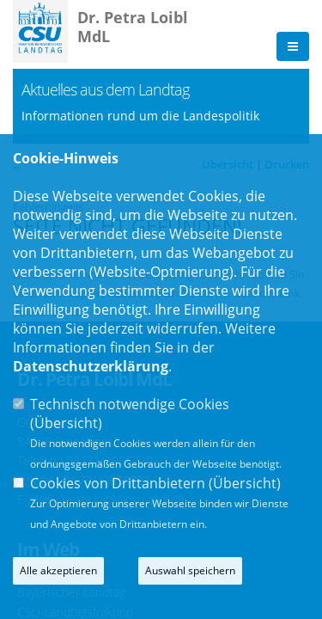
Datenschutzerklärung (90, 366)
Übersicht (66, 423)
